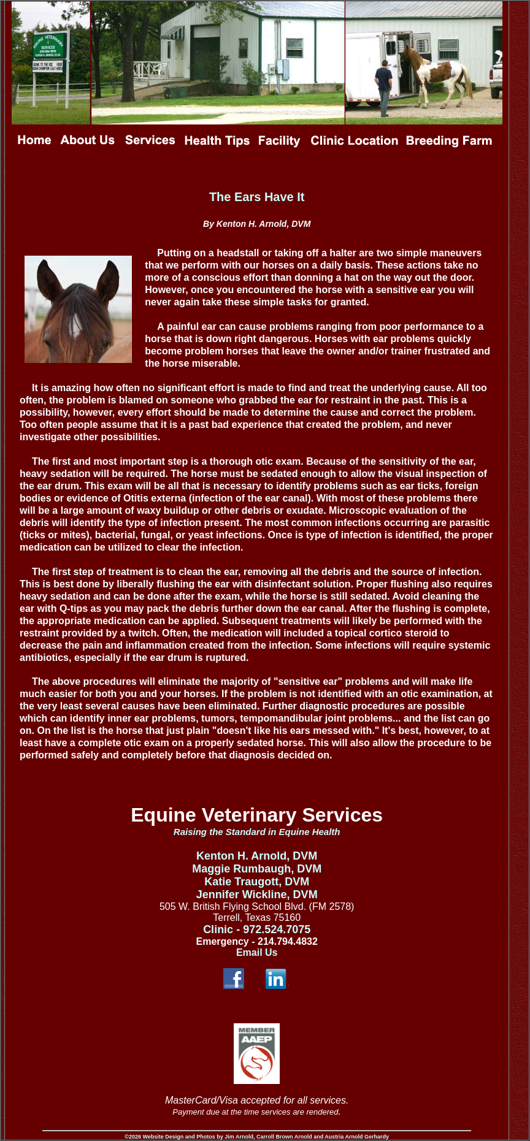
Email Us (257, 952)
